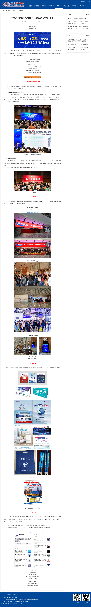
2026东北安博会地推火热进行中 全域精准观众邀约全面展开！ (77, 19)
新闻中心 (59, 6)
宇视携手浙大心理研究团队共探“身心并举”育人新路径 (77, 42)
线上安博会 (75, 6)
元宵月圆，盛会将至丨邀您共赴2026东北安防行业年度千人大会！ (78, 29)
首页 (30, 6)
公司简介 (3, 595)
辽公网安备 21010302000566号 (21, 601)
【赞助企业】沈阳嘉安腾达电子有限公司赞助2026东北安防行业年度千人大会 (78, 21)
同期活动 (44, 6)
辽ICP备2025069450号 (6, 601)
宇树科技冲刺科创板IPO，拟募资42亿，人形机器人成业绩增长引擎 (78, 40)
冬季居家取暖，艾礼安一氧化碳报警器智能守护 (78, 50)
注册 (88, 1)
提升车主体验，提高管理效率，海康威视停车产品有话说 (78, 45)
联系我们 (82, 6)
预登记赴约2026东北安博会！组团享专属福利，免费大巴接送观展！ (78, 27)
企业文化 (9, 595)
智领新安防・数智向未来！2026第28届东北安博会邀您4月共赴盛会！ (77, 24)
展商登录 (82, 1)
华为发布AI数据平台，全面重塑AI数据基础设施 (78, 47)
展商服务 (36, 6)
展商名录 (51, 6)
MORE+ (87, 14)
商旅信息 (66, 6)
